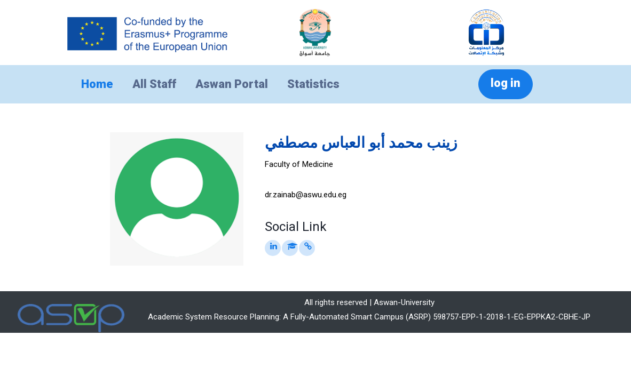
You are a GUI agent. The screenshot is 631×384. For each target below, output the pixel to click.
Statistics (313, 84)
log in (505, 83)
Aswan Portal (231, 84)
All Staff (154, 84)
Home (97, 84)
